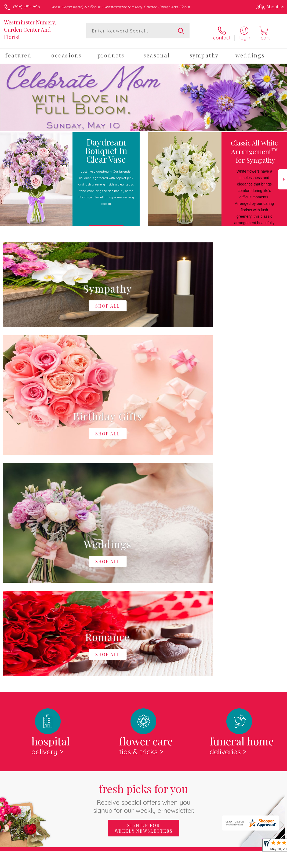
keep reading (208, 648)
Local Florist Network (231, 846)
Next (282, 176)
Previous (4, 176)
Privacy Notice (193, 846)
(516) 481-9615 (26, 6)
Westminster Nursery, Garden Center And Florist (30, 29)
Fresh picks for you (143, 573)
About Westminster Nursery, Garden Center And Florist (66, 637)
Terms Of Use (161, 846)
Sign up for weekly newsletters (144, 604)
